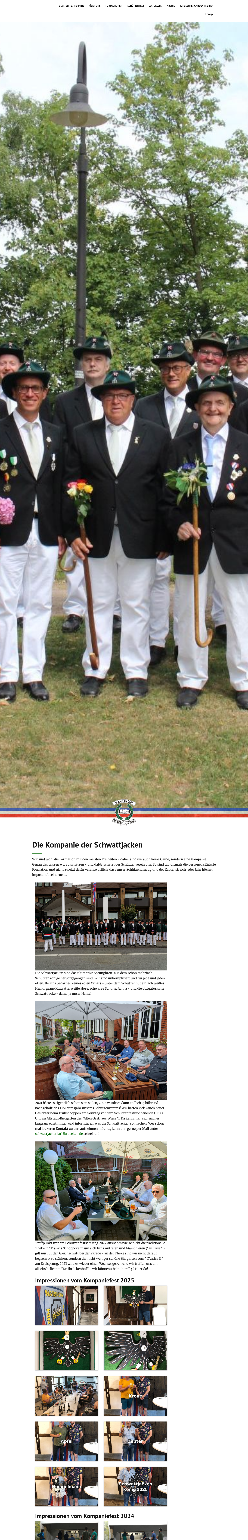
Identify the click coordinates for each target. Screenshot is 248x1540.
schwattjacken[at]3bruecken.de (59, 1134)
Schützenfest (135, 5)
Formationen (113, 5)
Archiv (171, 5)
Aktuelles (155, 5)
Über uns (94, 5)
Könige (209, 14)
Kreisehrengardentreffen (196, 5)
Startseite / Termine (71, 5)
